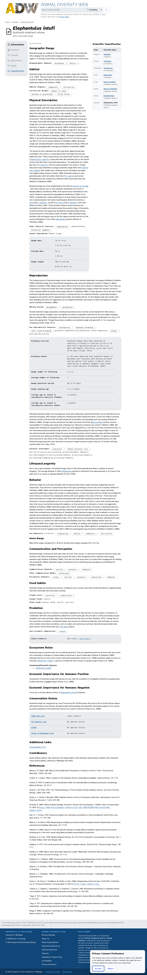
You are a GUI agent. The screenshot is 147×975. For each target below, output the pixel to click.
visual (56, 577)
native (72, 63)
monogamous (51, 307)
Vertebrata (108, 68)
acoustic (72, 569)
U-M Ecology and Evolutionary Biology (21, 942)
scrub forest (64, 94)
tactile (59, 569)
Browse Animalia (48, 935)
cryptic (62, 631)
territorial (106, 534)
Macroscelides (97, 422)
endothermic (62, 227)
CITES (33, 727)
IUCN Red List (38, 716)
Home (8, 22)
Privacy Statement (49, 964)
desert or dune (59, 91)
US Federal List (39, 722)
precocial (57, 449)
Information (15, 44)
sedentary (90, 534)
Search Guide (64, 17)
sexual (114, 331)
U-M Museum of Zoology (15, 938)
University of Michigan (14, 935)
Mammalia (108, 75)
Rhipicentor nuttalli (45, 661)
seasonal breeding (84, 327)
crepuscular (63, 534)
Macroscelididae (110, 89)
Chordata (107, 61)
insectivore (66, 595)
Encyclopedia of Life (37, 747)
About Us (45, 938)
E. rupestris (43, 165)
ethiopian (59, 63)
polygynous (67, 307)
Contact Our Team (52, 972)
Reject (111, 968)
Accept (98, 968)
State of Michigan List (42, 733)
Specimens (14, 60)
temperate (53, 87)
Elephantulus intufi (27, 22)
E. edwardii (72, 202)
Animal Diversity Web (64, 4)
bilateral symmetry (40, 230)
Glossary (45, 953)
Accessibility (47, 960)
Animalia (15, 22)
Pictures (13, 50)
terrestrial (69, 87)
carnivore (50, 595)
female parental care (77, 449)
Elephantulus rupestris (39, 159)
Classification (15, 71)
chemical (86, 569)
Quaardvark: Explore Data (52, 957)
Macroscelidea (110, 82)
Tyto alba (64, 626)
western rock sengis (80, 186)
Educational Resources (51, 946)
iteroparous (64, 327)
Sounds (12, 55)
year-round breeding (41, 331)
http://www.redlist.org (87, 884)
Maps (11, 65)
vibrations (64, 573)
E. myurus (60, 202)
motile (77, 534)
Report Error (67, 972)
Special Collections (49, 949)
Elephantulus (109, 96)
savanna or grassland (41, 94)
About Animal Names (50, 942)
